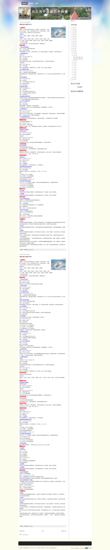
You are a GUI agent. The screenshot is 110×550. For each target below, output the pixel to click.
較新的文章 (21, 530)
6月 (74, 67)
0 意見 (64, 26)
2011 (73, 51)
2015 (73, 45)
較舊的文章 (63, 530)
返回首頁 (31, 3)
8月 (74, 64)
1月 (74, 76)
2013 (73, 48)
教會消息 (24, 3)
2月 (74, 74)
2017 (73, 41)
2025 (73, 27)
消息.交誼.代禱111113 (25, 24)
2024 (73, 29)
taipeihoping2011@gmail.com (40, 444)
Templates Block (53, 547)
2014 (73, 46)
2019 (73, 38)
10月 (74, 60)
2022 (73, 32)
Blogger (77, 548)
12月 (74, 53)
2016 (73, 43)
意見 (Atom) (25, 534)
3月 (74, 72)
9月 (74, 62)
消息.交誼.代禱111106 (25, 256)
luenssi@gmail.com (23, 153)
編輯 (37, 3)
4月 (74, 71)
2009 (73, 79)
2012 (73, 50)
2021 (73, 34)
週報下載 (73, 20)
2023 (73, 31)
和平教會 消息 (26, 547)
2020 (73, 36)
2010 (73, 77)
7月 (74, 65)
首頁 (43, 530)
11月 (74, 55)
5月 (74, 69)
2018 (73, 39)
